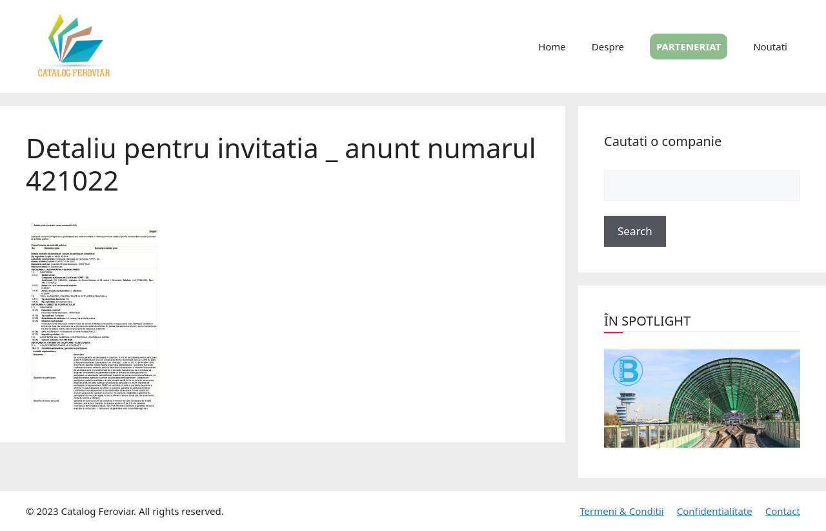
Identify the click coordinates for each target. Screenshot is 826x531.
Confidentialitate (714, 511)
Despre (608, 46)
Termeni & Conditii (621, 511)
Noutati (770, 46)
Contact (782, 511)
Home (552, 46)
